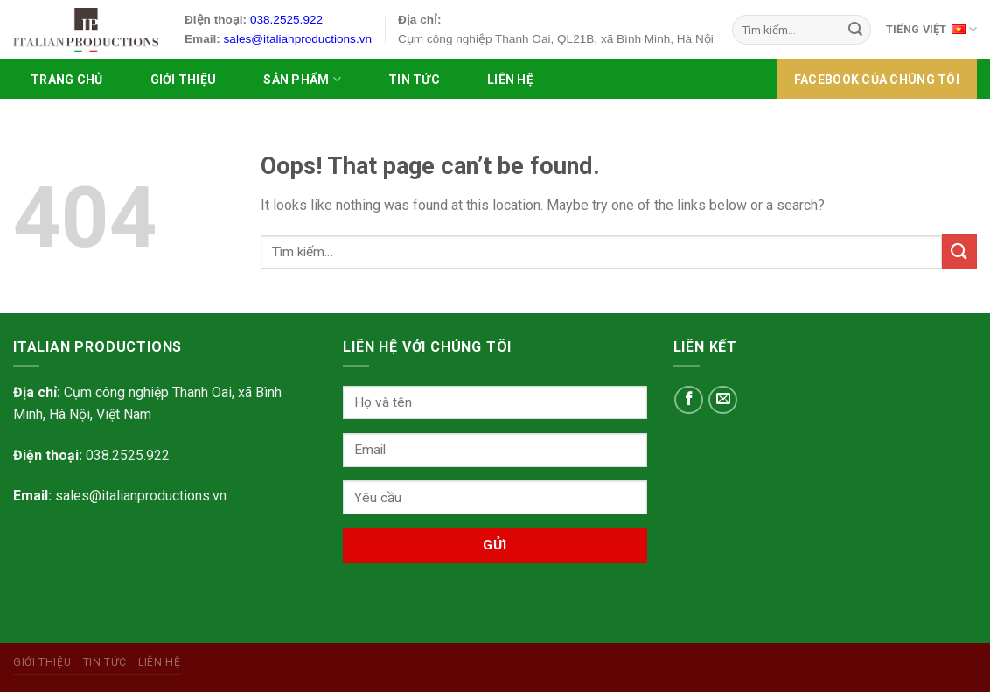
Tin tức (414, 80)
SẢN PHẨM (302, 79)
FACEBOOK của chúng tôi (876, 80)
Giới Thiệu (183, 80)
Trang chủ (67, 80)
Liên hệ (510, 80)
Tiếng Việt (931, 28)
